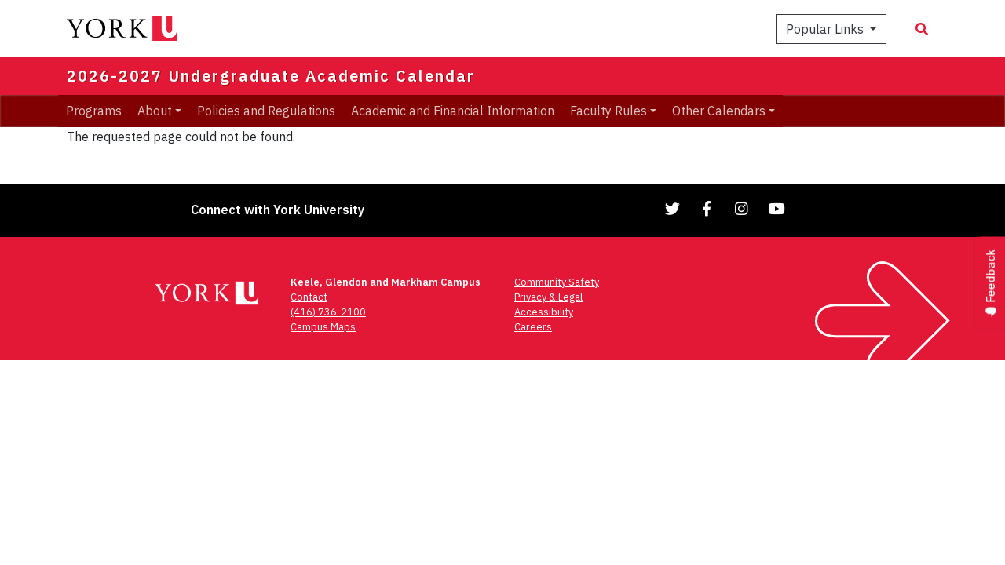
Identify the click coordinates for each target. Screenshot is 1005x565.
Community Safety (556, 282)
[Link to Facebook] (707, 208)
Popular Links (826, 29)
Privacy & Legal (548, 297)
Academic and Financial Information (452, 110)
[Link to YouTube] (776, 208)
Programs (94, 110)
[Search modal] (921, 29)
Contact (309, 297)
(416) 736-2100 (328, 312)
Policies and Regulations (266, 110)
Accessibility (543, 312)
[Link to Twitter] (673, 208)
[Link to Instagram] (742, 208)
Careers (533, 327)
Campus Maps (323, 327)
